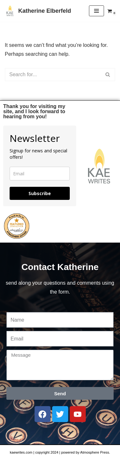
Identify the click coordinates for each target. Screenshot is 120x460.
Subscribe (39, 193)
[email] (40, 173)
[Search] (53, 74)
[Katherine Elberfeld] (38, 10)
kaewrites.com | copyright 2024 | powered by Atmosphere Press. (60, 452)
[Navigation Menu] (96, 10)
